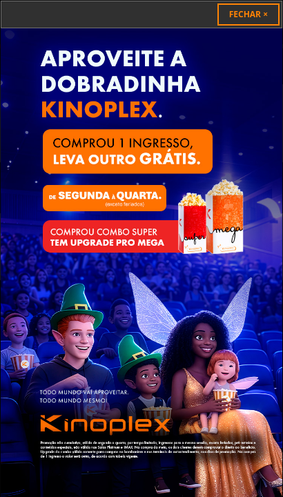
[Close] (248, 14)
